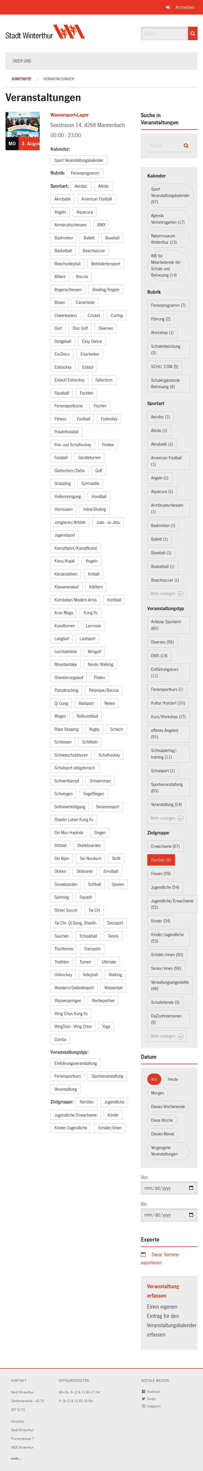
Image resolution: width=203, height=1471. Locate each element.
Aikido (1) (159, 430)
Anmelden (185, 7)
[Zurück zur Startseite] (45, 36)
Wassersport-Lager (69, 114)
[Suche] (192, 33)
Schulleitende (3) (165, 1002)
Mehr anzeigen (166, 594)
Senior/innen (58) (166, 968)
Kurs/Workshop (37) (168, 716)
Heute (173, 1079)
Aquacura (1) (162, 491)
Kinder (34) (160, 921)
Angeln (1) (159, 478)
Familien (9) (161, 860)
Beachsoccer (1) (165, 580)
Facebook (151, 1392)
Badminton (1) (163, 525)
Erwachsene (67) (165, 846)
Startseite (21, 79)
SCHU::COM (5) (164, 366)
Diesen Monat (162, 1134)
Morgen (157, 1093)
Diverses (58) (162, 642)
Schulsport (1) (163, 770)
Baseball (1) (161, 553)
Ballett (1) (159, 539)
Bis (144, 1204)
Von (144, 1177)
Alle (154, 1079)
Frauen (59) (161, 873)
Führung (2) (160, 319)
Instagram (152, 1406)
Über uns (22, 61)
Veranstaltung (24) (166, 804)
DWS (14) (159, 655)
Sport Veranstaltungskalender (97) (170, 195)
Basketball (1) (162, 566)
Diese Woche (162, 1120)
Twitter (149, 1399)
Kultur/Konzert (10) (168, 703)
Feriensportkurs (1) (167, 689)
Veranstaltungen (58, 79)
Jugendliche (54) (165, 887)
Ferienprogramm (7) (168, 305)
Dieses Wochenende (168, 1106)
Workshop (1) (162, 332)
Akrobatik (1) (162, 444)
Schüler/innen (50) (167, 954)
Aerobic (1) (160, 417)
